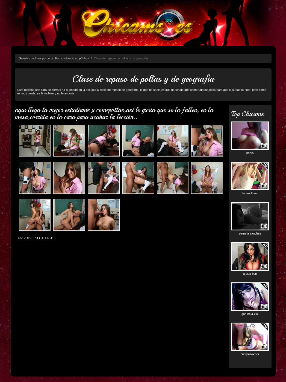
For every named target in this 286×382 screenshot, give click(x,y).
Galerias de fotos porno (34, 58)
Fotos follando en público (72, 58)
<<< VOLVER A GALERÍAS (36, 238)
